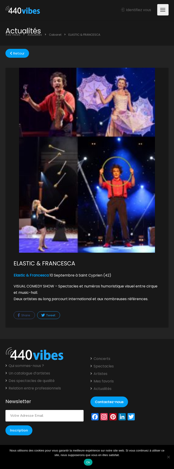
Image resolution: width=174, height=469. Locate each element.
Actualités (102, 388)
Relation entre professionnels (35, 388)
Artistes (100, 373)
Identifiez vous (136, 9)
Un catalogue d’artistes (29, 373)
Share (24, 315)
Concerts (102, 358)
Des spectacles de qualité (32, 380)
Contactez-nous (109, 401)
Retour (17, 53)
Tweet (48, 315)
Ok (88, 462)
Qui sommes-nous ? (26, 365)
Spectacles (104, 366)
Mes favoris (104, 381)
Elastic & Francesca (31, 275)
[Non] (168, 457)
